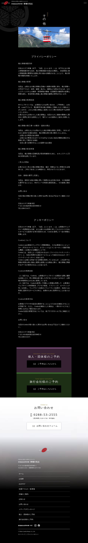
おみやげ (22, 484)
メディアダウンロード (27, 509)
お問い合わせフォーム (47, 426)
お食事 (21, 479)
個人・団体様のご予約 (27, 514)
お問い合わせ (23, 504)
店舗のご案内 (23, 494)
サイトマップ (21, 534)
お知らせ (22, 499)
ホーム (21, 474)
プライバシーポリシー (32, 534)
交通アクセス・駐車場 (27, 489)
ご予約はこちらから (47, 364)
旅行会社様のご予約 (26, 519)
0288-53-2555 (46, 414)
